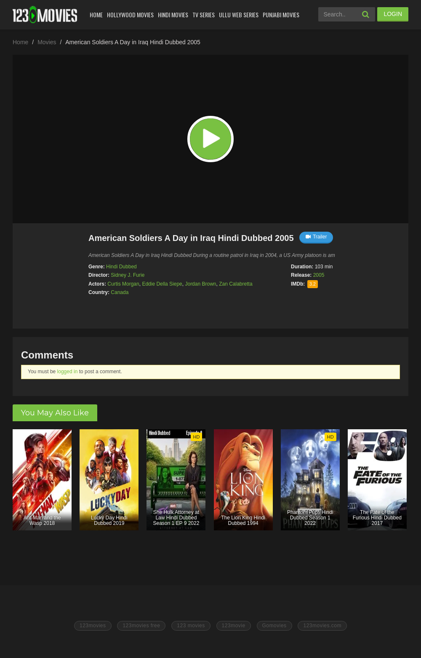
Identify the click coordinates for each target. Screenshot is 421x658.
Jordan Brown (200, 284)
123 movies (191, 626)
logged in (67, 371)
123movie (233, 626)
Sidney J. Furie (127, 275)
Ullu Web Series (238, 14)
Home (96, 14)
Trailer (316, 237)
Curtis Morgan (123, 284)
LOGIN (393, 14)
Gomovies (274, 626)
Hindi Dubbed (121, 267)
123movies (93, 626)
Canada (119, 292)
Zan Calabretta (235, 284)
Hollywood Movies (130, 14)
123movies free (141, 626)
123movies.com (322, 626)
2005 (319, 275)
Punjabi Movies (281, 14)
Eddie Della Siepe (162, 284)
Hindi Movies (173, 14)
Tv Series (203, 14)
